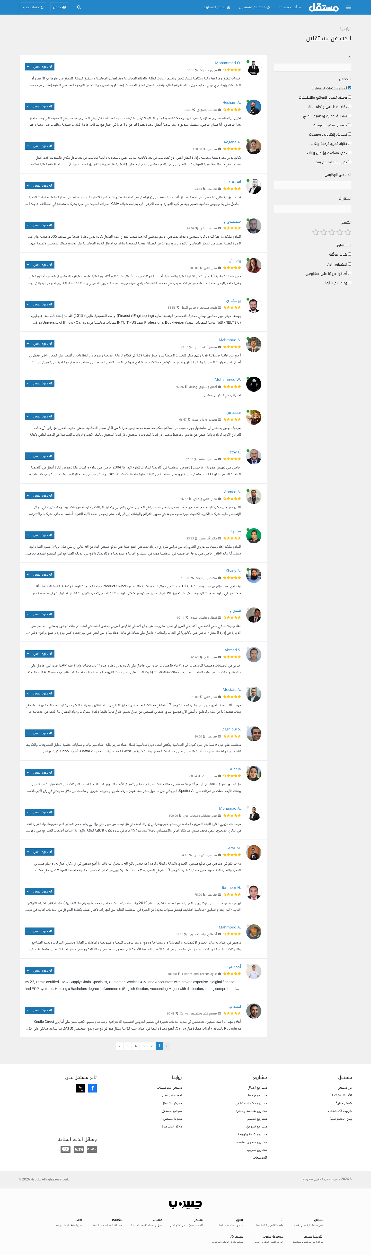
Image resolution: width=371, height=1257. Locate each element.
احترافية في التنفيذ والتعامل (222, 395)
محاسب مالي (208, 228)
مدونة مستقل (172, 1118)
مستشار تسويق (207, 110)
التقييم (346, 222)
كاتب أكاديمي (208, 538)
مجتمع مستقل (172, 1110)
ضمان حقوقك (342, 1103)
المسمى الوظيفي (338, 175)
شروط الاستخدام (339, 1110)
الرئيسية (345, 29)
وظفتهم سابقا (336, 283)
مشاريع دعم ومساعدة (251, 1141)
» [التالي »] (120, 1046)
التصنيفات (260, 1157)
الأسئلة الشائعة (342, 1095)
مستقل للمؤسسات (169, 1087)
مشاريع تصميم (257, 1118)
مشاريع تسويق (256, 1126)
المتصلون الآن (337, 264)
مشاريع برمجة (257, 1095)
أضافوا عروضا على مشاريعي (326, 273)
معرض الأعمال (172, 1103)
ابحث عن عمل (172, 1095)
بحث (348, 57)
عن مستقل (344, 1087)
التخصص (345, 79)
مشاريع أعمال (257, 1087)
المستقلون (343, 245)
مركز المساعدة (172, 1126)
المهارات (345, 198)
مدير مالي (210, 268)
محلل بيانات (209, 776)
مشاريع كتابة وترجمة (252, 1134)
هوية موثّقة (338, 254)
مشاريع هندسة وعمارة (251, 1110)
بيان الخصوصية (341, 1118)
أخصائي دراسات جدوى (203, 934)
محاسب (212, 149)
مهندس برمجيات (206, 578)
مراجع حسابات (208, 70)
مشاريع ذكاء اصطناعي (251, 1103)
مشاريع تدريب (257, 1149)
